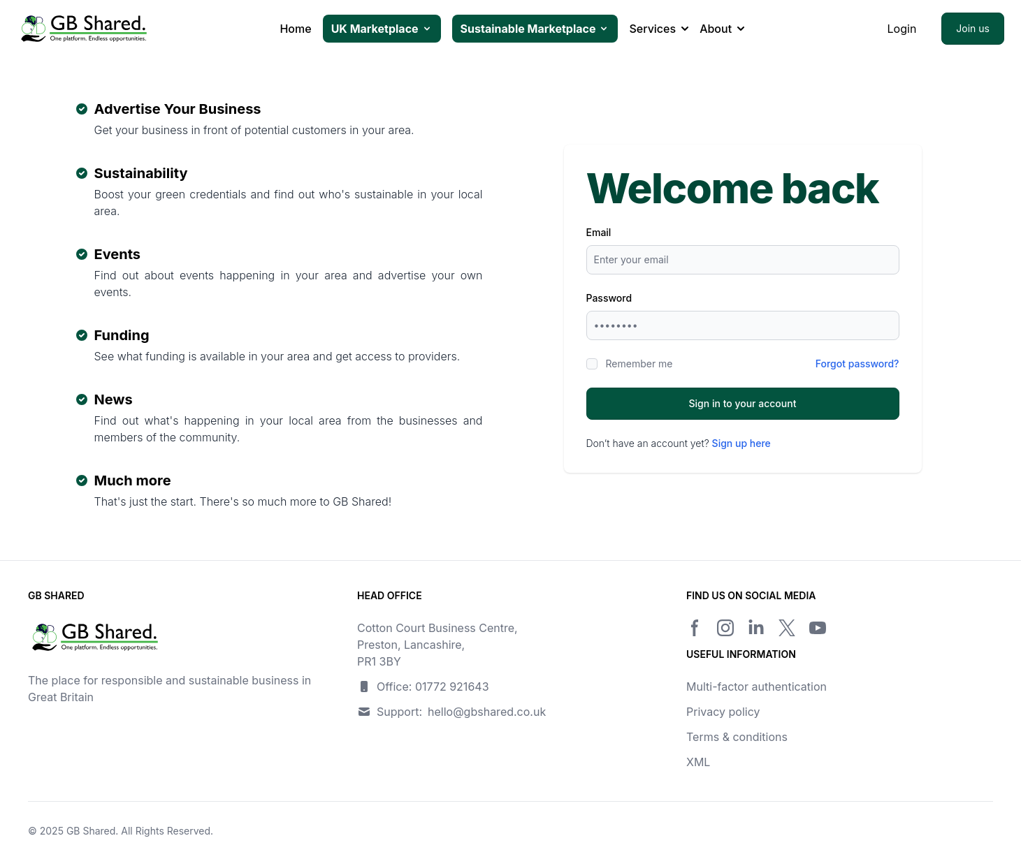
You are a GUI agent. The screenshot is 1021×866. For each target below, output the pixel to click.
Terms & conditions (737, 737)
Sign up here (741, 443)
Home (295, 29)
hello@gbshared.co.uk (487, 712)
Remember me (639, 363)
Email (598, 232)
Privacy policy (723, 712)
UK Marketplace (382, 29)
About (722, 29)
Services (658, 29)
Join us (973, 28)
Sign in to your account (743, 403)
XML (698, 762)
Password (609, 298)
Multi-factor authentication (756, 686)
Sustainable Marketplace (535, 29)
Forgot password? (857, 363)
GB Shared (90, 831)
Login (902, 29)
